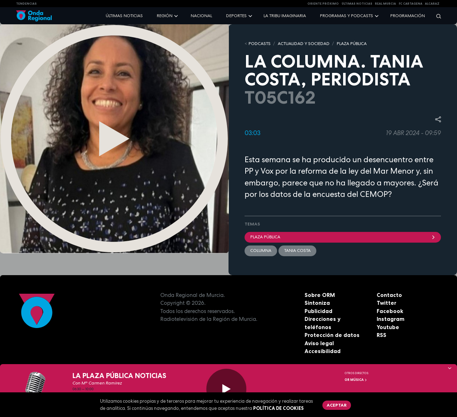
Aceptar (337, 405)
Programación (407, 16)
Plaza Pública (342, 237)
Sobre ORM (320, 295)
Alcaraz (432, 3)
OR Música (356, 380)
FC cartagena (410, 3)
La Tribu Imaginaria (284, 16)
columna (260, 250)
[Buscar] (436, 16)
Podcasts (259, 43)
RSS (381, 335)
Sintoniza (317, 302)
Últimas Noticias (357, 3)
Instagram (391, 319)
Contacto (389, 295)
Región (164, 16)
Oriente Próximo (323, 3)
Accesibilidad (323, 351)
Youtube (388, 327)
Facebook (390, 311)
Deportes (236, 16)
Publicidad (318, 311)
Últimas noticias (124, 16)
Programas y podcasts (346, 16)
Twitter (386, 302)
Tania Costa (297, 250)
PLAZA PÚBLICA (352, 43)
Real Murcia (385, 3)
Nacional (201, 16)
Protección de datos (332, 335)
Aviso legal (319, 343)
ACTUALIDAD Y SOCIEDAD (304, 43)
